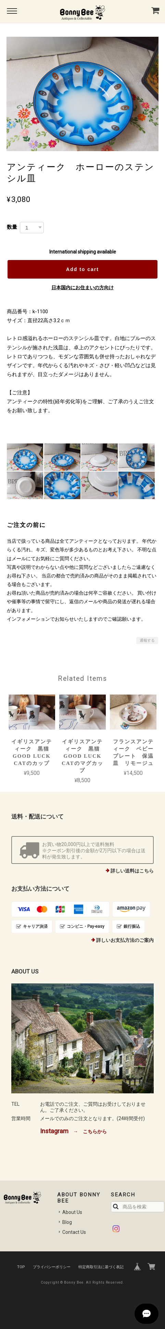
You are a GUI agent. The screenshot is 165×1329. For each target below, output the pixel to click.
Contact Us (74, 1232)
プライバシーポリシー (52, 1267)
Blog (67, 1222)
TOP (21, 1267)
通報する (147, 640)
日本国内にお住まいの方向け (82, 287)
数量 (12, 227)
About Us (72, 1212)
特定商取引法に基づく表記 (101, 1267)
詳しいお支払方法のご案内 (125, 940)
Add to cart (82, 269)
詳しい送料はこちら (132, 871)
